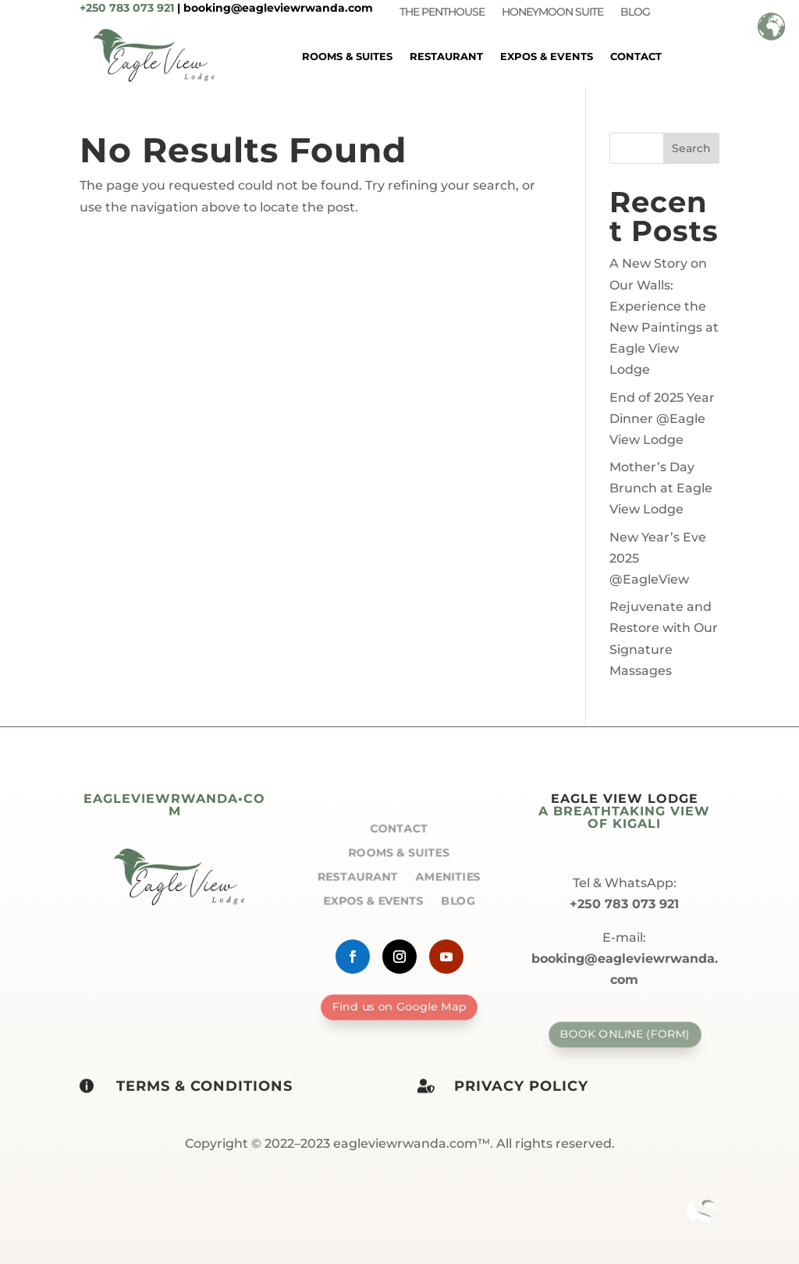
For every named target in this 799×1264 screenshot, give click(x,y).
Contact (636, 56)
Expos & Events (546, 56)
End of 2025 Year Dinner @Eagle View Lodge (662, 418)
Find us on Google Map (399, 1006)
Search (691, 148)
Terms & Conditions (204, 1086)
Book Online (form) (624, 1034)
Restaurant (446, 56)
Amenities (452, 877)
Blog (635, 12)
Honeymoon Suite (552, 12)
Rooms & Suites (347, 56)
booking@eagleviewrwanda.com (278, 8)
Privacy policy (521, 1086)
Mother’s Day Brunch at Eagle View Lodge (660, 488)
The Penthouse (442, 12)
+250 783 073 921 (127, 8)
